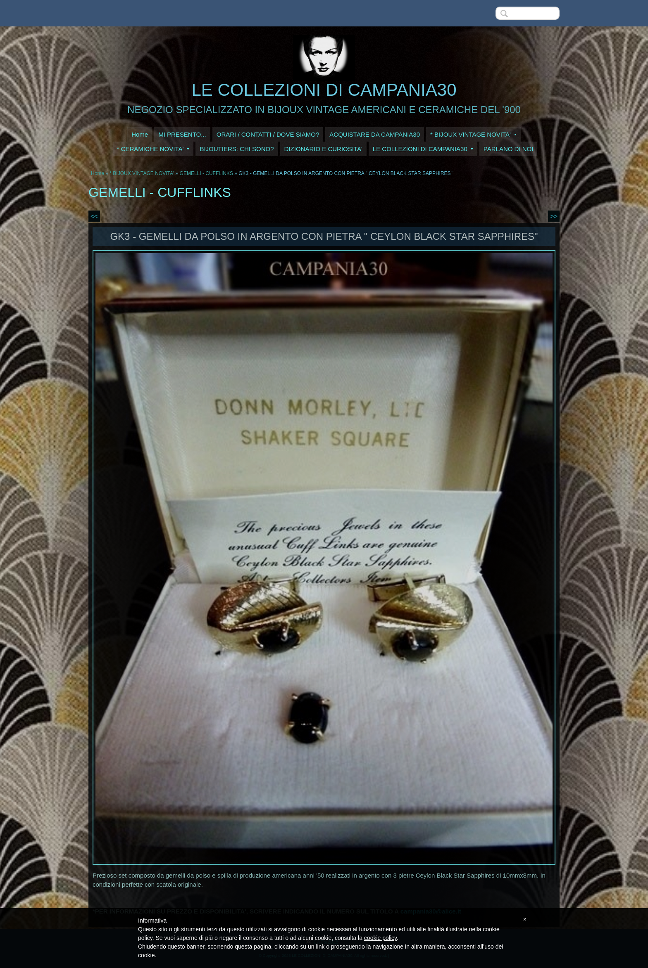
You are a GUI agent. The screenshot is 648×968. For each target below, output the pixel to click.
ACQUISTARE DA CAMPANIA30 (374, 134)
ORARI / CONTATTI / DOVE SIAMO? (268, 134)
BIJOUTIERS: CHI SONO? (237, 148)
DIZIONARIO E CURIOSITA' (323, 148)
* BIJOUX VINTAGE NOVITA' (473, 134)
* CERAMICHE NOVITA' (153, 148)
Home (139, 134)
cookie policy (380, 938)
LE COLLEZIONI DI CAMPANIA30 (323, 89)
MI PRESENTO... (182, 134)
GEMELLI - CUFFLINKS (206, 173)
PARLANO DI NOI (509, 148)
